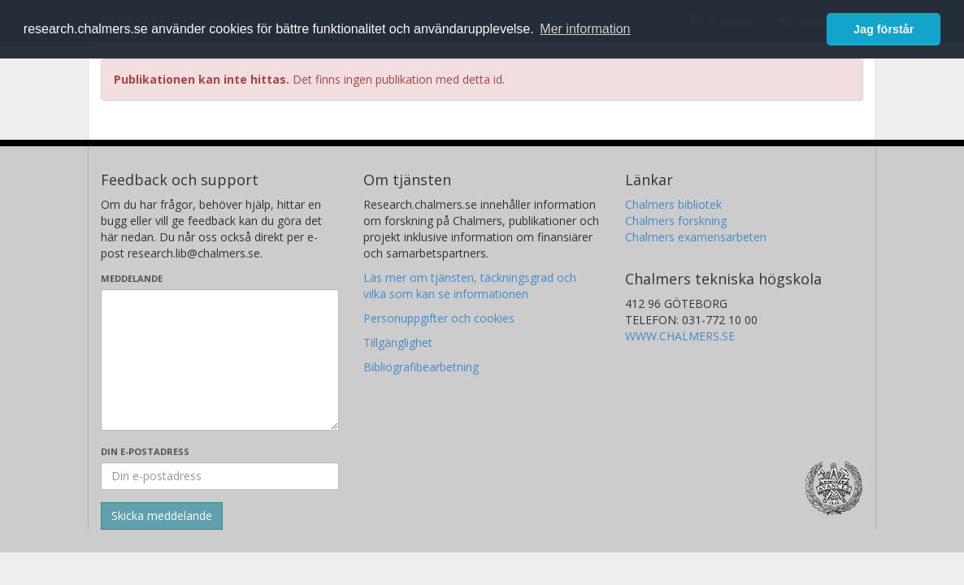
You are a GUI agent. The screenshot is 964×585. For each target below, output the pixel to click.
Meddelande (132, 278)
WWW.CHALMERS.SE (680, 336)
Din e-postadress (145, 451)
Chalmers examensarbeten (695, 237)
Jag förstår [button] (883, 29)
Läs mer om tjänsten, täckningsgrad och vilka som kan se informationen (469, 285)
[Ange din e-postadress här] (220, 476)
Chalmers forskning (676, 220)
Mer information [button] (585, 29)
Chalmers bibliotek (673, 204)
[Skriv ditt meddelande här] (220, 360)
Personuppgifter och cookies (439, 318)
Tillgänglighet (397, 342)
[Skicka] (162, 516)
